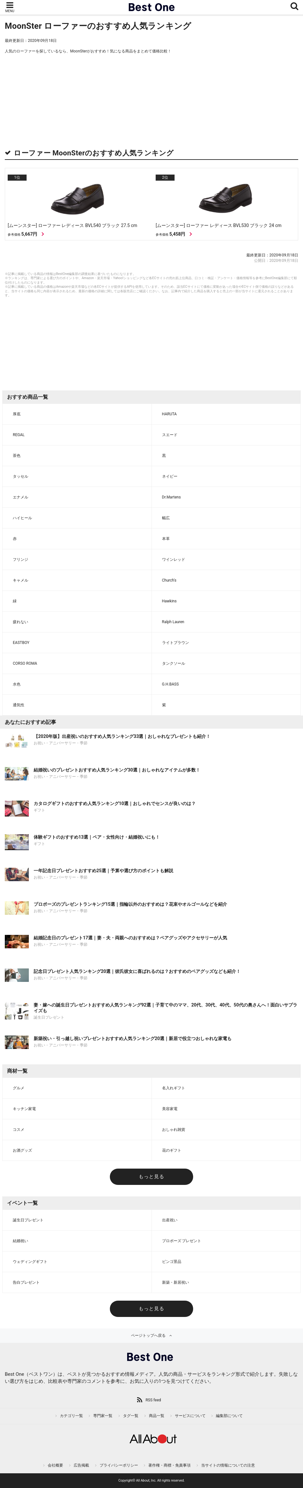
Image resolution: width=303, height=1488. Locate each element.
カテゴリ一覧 (71, 1416)
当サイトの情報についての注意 (228, 1465)
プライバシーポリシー (119, 1465)
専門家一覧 (102, 1416)
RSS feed (153, 1400)
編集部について (229, 1416)
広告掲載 (81, 1465)
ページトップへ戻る (148, 1335)
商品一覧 (156, 1416)
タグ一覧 (130, 1416)
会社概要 (55, 1465)
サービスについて (190, 1416)
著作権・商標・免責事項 (169, 1465)
